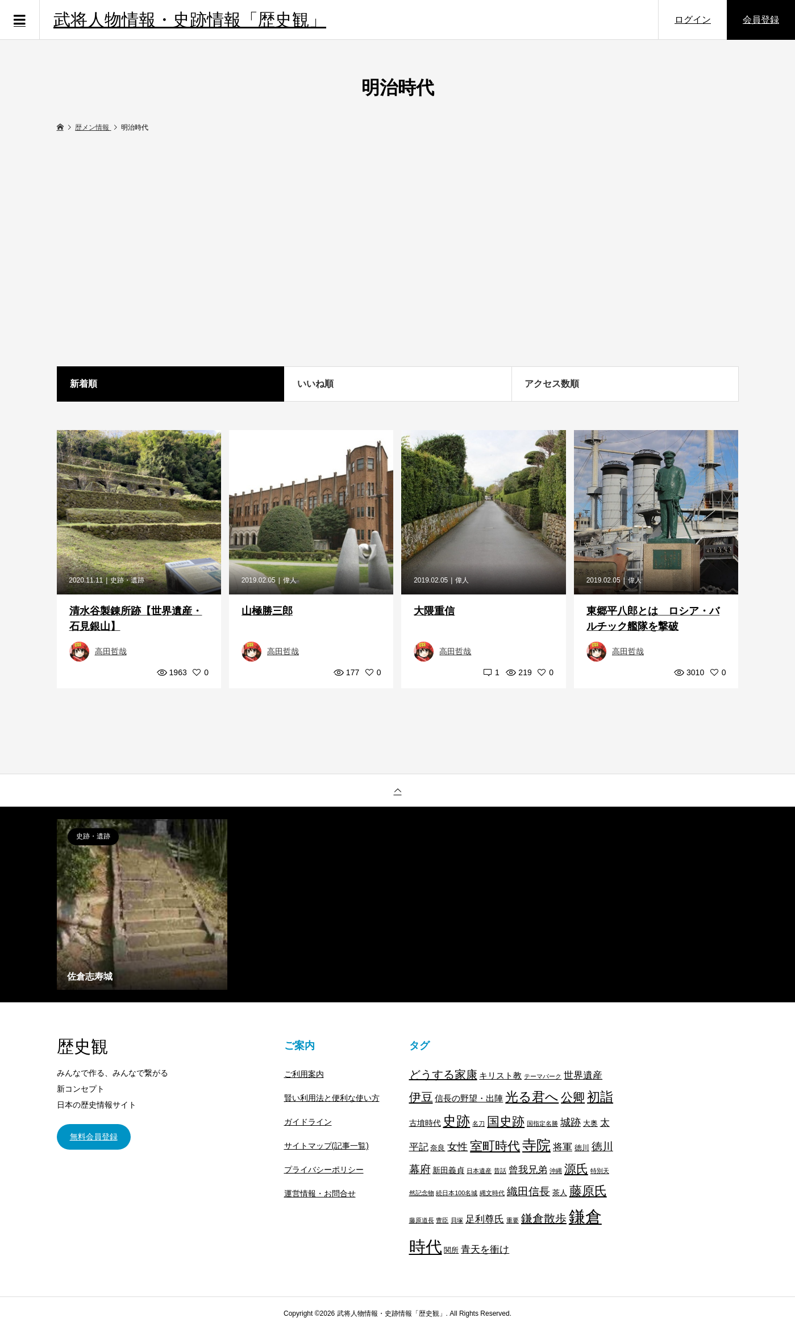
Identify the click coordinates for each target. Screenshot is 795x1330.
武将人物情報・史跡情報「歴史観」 (189, 19)
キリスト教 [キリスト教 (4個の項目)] (500, 1075)
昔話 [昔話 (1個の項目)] (500, 1170)
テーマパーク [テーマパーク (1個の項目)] (542, 1076)
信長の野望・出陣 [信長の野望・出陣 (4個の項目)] (469, 1098)
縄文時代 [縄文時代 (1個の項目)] (492, 1192)
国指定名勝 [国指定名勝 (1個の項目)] (542, 1123)
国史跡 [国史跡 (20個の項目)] (506, 1121)
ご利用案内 (304, 1074)
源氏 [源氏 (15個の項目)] (576, 1168)
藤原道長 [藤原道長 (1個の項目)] (421, 1220)
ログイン (693, 19)
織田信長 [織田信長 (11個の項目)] (528, 1191)
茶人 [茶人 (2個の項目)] (559, 1193)
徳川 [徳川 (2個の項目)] (582, 1148)
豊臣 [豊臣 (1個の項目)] (442, 1220)
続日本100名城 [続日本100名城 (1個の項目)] (456, 1192)
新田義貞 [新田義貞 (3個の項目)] (448, 1170)
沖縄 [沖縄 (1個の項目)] (556, 1170)
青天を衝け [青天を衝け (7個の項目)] (485, 1249)
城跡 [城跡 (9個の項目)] (570, 1122)
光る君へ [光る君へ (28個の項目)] (532, 1096)
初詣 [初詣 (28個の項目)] (600, 1096)
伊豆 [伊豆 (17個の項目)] (421, 1097)
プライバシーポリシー (324, 1169)
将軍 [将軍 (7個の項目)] (562, 1147)
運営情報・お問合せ (320, 1193)
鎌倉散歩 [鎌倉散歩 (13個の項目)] (544, 1218)
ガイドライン (308, 1121)
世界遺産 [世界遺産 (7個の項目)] (583, 1075)
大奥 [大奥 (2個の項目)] (590, 1123)
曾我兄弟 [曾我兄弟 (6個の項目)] (528, 1169)
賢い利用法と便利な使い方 (332, 1097)
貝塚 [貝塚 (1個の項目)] (457, 1220)
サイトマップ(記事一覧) (326, 1145)
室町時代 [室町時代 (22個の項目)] (495, 1146)
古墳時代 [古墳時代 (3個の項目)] (425, 1122)
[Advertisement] (398, 250)
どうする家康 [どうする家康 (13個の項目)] (443, 1074)
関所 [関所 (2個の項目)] (451, 1250)
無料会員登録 (94, 1136)
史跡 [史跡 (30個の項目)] (456, 1121)
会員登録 (761, 19)
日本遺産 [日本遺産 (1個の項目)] (479, 1170)
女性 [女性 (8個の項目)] (457, 1147)
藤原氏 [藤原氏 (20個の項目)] (588, 1191)
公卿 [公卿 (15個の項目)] (573, 1097)
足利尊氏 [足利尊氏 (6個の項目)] (484, 1219)
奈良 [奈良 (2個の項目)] (437, 1148)
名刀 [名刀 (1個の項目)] (478, 1123)
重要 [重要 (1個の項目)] (512, 1220)
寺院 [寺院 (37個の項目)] (536, 1145)
